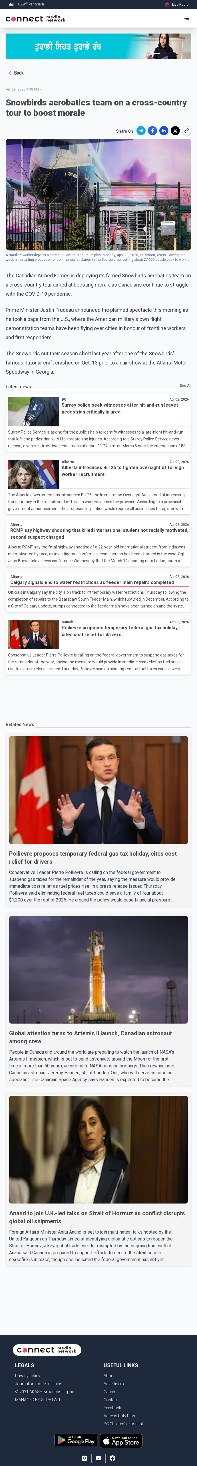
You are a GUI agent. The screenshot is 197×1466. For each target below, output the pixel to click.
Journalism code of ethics (38, 1383)
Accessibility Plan (119, 1416)
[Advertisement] (98, 694)
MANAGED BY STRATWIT (38, 1400)
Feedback (112, 1408)
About (109, 1375)
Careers (111, 1391)
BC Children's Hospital (123, 1424)
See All (185, 386)
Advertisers (114, 1383)
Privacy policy (27, 1375)
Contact (111, 1400)
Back (16, 73)
